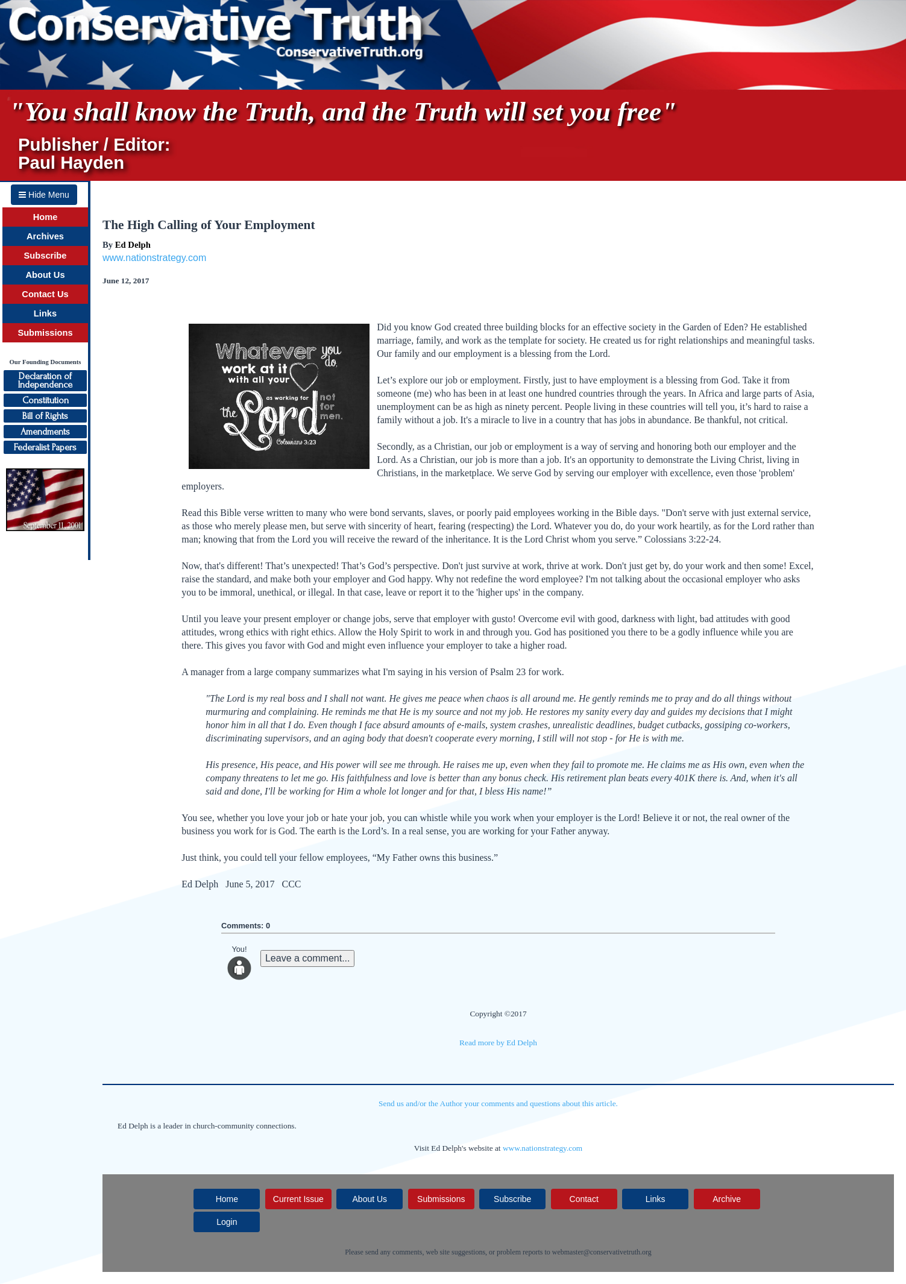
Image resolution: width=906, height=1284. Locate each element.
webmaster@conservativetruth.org (602, 1252)
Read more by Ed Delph (498, 1042)
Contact (584, 1199)
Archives (45, 236)
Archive (727, 1199)
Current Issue (298, 1199)
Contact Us (45, 294)
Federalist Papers (45, 447)
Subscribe (45, 255)
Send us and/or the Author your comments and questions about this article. (498, 1103)
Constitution (45, 400)
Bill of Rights (45, 416)
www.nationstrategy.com (154, 258)
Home (45, 217)
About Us (44, 275)
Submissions (44, 333)
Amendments (45, 431)
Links (45, 313)
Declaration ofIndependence (45, 380)
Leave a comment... (307, 958)
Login (226, 1222)
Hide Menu (44, 195)
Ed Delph (133, 245)
